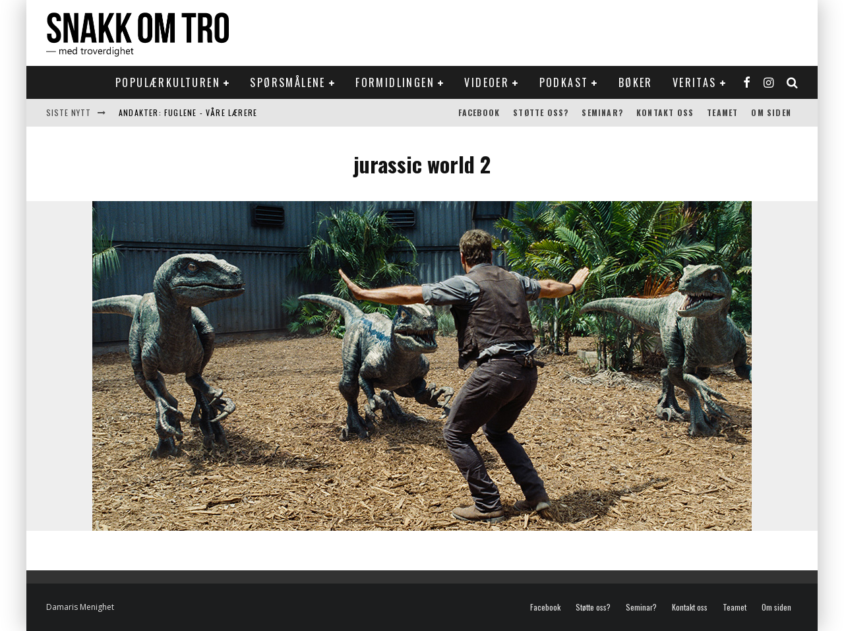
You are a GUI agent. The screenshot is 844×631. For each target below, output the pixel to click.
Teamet (722, 112)
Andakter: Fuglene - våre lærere (188, 112)
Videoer (486, 82)
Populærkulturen (167, 82)
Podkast (564, 82)
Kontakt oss (665, 112)
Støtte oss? (540, 112)
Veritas (695, 82)
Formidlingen (395, 82)
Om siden (771, 112)
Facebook (479, 112)
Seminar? (602, 112)
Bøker (635, 82)
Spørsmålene (287, 82)
